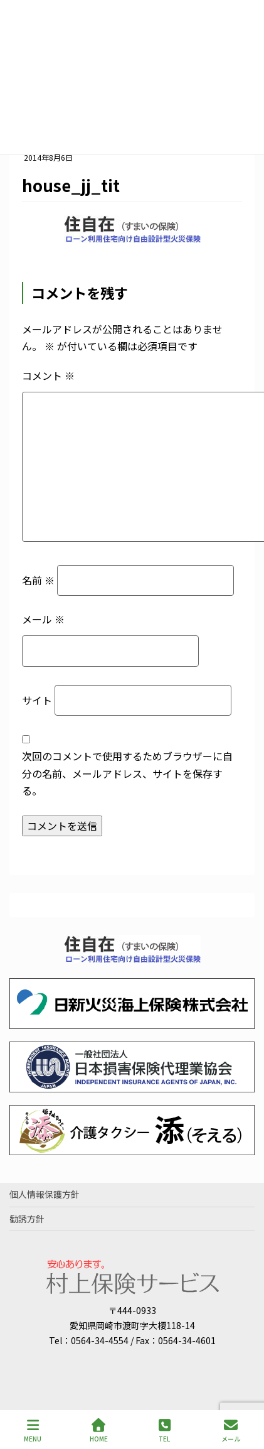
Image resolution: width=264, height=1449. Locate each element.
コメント (48, 375)
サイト (37, 700)
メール (43, 619)
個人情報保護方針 (44, 1194)
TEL (165, 1430)
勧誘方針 (27, 1218)
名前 (38, 580)
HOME (99, 1430)
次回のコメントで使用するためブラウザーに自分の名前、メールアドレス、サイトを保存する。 (127, 772)
